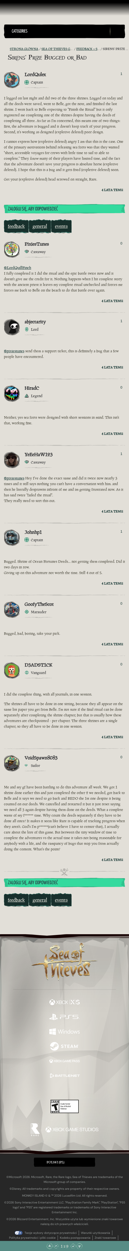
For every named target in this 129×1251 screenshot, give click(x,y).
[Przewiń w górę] (55, 1246)
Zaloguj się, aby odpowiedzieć (33, 209)
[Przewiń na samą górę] (49, 1246)
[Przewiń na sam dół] (79, 1246)
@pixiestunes (14, 351)
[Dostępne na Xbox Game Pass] (64, 1061)
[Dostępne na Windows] (64, 1032)
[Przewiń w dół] (73, 1246)
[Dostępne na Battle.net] (64, 1076)
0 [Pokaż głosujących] (121, 243)
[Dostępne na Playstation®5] (64, 1017)
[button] (60, 31)
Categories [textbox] (19, 31)
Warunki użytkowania (95, 1233)
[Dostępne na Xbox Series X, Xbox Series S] (64, 1002)
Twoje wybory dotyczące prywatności (51, 1233)
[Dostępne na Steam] (64, 1047)
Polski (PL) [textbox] (55, 1162)
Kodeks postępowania (75, 1238)
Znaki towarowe (105, 1238)
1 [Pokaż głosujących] (121, 74)
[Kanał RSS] (7, 49)
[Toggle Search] (117, 31)
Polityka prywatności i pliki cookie (32, 1238)
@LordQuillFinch (17, 267)
